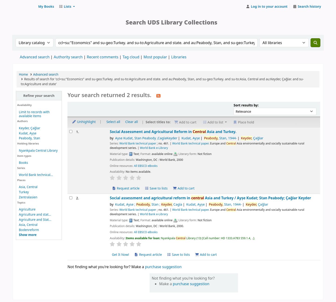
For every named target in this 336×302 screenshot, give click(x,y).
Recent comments (102, 57)
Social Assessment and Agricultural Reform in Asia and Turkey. (173, 132)
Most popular (155, 57)
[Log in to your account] (267, 6)
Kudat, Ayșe (27, 133)
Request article (126, 188)
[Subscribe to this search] (158, 95)
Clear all (131, 121)
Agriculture (27, 209)
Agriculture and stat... (35, 214)
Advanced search (34, 57)
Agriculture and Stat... (35, 219)
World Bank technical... (36, 174)
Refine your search (39, 95)
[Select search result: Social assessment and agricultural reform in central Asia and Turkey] (70, 197)
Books (23, 162)
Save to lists (156, 188)
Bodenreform (29, 230)
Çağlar (252, 138)
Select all (113, 121)
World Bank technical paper (137, 143)
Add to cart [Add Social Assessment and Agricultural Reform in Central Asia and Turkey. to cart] (184, 188)
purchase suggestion (163, 266)
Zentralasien (28, 197)
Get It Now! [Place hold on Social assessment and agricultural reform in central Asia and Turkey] (120, 254)
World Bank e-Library (154, 148)
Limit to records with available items (34, 114)
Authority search (68, 57)
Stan (220, 138)
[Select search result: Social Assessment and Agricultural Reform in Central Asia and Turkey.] (70, 131)
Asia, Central (28, 187)
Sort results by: (246, 105)
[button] (46, 6)
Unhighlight (84, 121)
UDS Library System (24, 6)
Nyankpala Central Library (38, 150)
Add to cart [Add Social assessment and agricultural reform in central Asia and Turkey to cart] (206, 254)
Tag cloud (130, 57)
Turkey (24, 192)
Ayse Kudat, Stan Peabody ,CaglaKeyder (146, 138)
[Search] (315, 42)
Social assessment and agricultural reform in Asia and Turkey (210, 198)
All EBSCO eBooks (146, 166)
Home (23, 74)
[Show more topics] (28, 234)
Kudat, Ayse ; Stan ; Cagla (148, 204)
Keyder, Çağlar (29, 128)
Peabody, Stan (29, 138)
